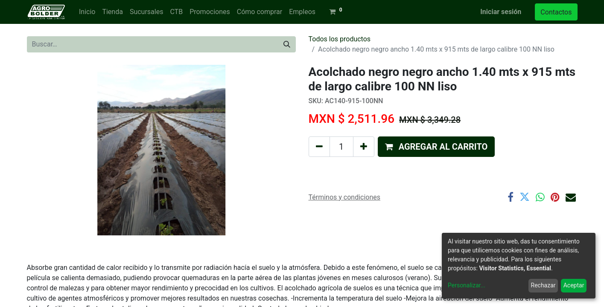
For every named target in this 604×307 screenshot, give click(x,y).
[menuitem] (87, 11)
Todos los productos (340, 39)
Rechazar (543, 285)
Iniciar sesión (500, 12)
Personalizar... (466, 285)
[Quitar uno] (319, 146)
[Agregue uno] (363, 146)
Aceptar (573, 285)
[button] (436, 146)
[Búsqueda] (287, 44)
